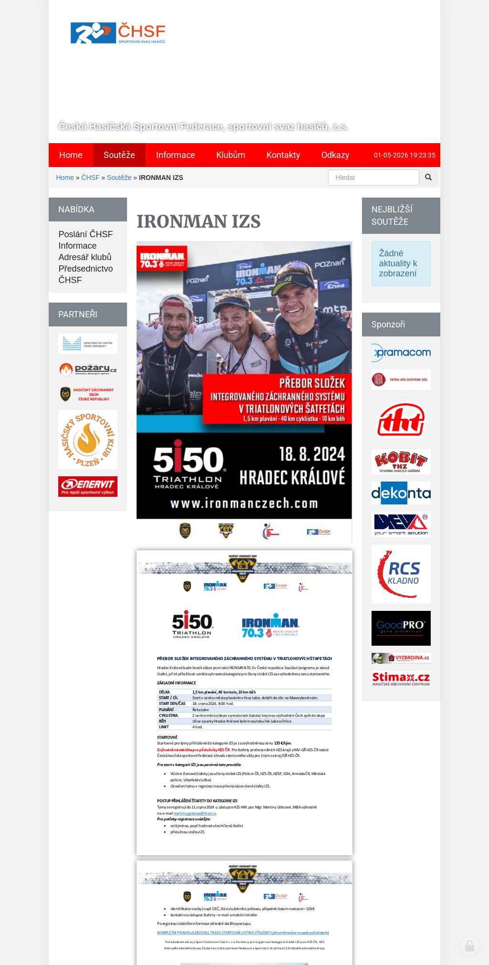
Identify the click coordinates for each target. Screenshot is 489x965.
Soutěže (119, 177)
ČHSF (90, 177)
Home (65, 177)
